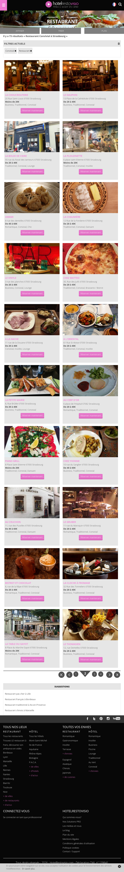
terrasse (67, 749)
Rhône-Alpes (35, 753)
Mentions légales (71, 839)
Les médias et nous (72, 825)
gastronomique (70, 740)
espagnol (67, 759)
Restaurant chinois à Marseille (19, 710)
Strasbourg (8, 778)
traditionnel (94, 757)
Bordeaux (8, 752)
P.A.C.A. (32, 762)
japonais (67, 772)
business (93, 744)
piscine (92, 749)
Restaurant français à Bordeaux (20, 699)
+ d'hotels (34, 770)
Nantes (6, 774)
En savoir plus (28, 868)
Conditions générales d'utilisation (79, 843)
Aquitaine (33, 749)
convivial (93, 766)
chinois (66, 768)
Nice (5, 791)
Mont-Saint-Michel (38, 740)
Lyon (5, 756)
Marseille (7, 761)
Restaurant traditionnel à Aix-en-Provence (25, 704)
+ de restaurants (11, 800)
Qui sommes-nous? (72, 817)
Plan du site (68, 834)
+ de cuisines (69, 777)
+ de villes (8, 796)
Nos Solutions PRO (72, 821)
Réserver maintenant (32, 110)
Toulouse (7, 787)
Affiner (20, 30)
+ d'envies (67, 753)
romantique (68, 736)
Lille (5, 765)
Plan (104, 30)
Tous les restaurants (13, 736)
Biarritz (6, 783)
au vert (92, 762)
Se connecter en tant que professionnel (22, 817)
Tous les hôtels (36, 736)
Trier (61, 30)
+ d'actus (7, 804)
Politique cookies (71, 847)
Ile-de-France (35, 744)
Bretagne (33, 757)
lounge (92, 753)
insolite (66, 744)
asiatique (67, 763)
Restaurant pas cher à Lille (18, 693)
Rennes (6, 769)
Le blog (66, 830)
